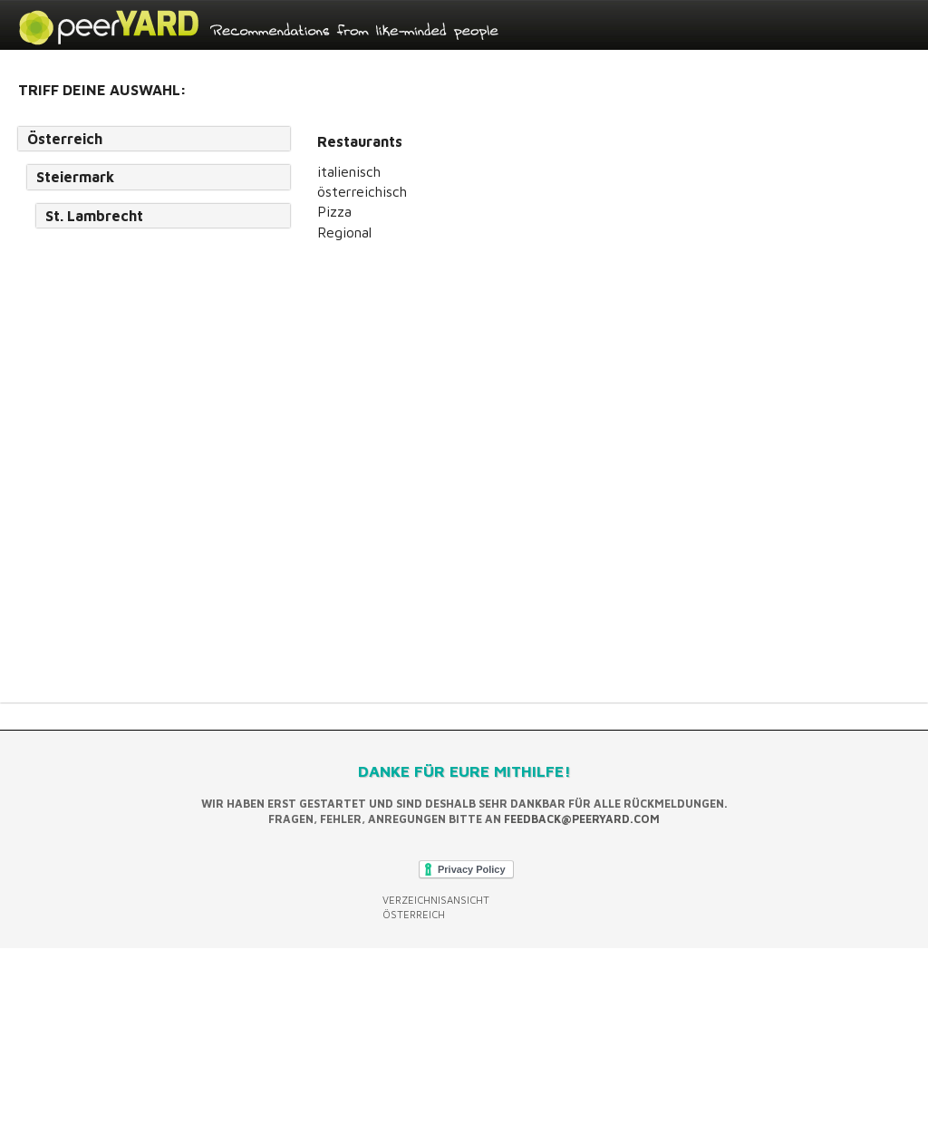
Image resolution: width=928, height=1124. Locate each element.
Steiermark (75, 177)
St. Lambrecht (94, 216)
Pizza (334, 211)
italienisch (349, 171)
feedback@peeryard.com (582, 819)
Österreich (64, 139)
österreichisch (362, 191)
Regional (344, 232)
